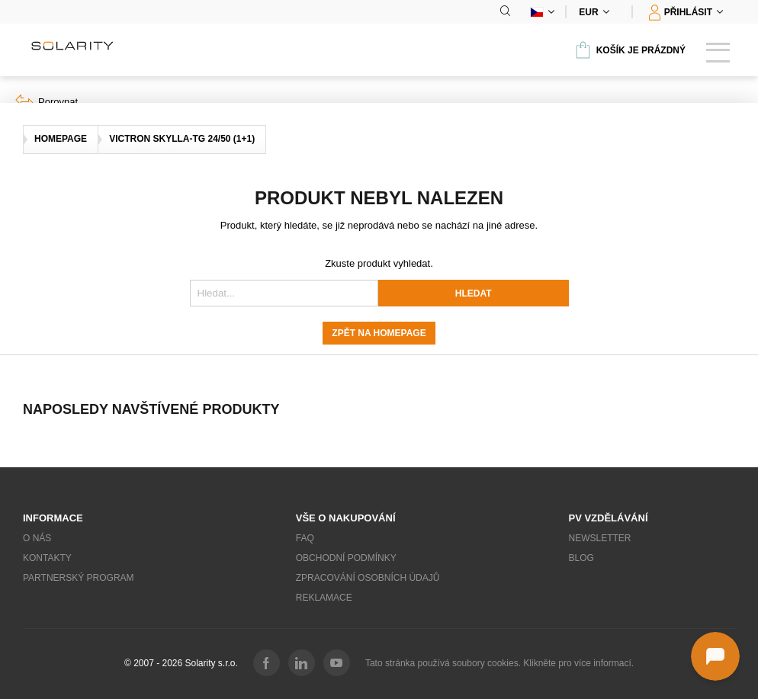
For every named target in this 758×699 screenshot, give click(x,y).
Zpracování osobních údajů (368, 577)
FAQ (305, 538)
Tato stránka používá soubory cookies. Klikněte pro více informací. (499, 663)
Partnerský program (78, 577)
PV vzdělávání (608, 518)
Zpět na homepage (379, 333)
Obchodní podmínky (346, 558)
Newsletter (600, 538)
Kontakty (47, 558)
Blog (581, 558)
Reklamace (324, 597)
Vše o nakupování (346, 518)
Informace (53, 518)
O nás (37, 538)
